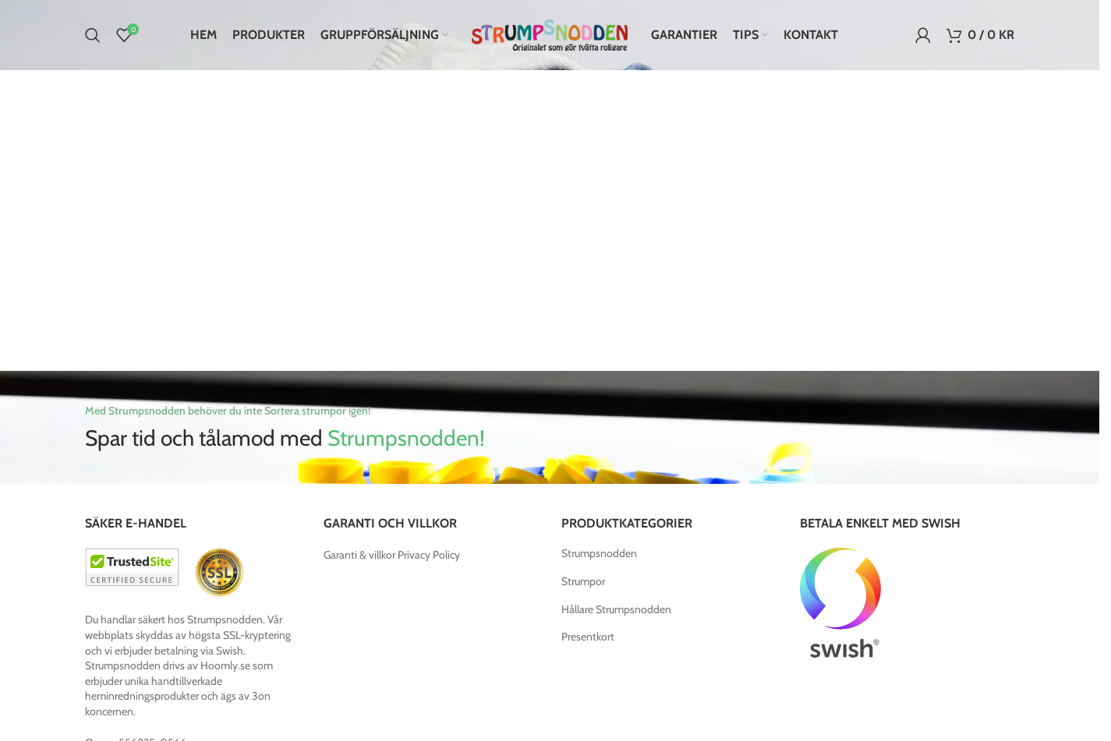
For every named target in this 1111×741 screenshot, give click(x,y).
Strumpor (583, 581)
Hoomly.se (225, 665)
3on (261, 696)
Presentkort (587, 637)
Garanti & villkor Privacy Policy (392, 555)
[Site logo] (550, 33)
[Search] (92, 35)
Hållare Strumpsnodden (616, 609)
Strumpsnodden (599, 553)
